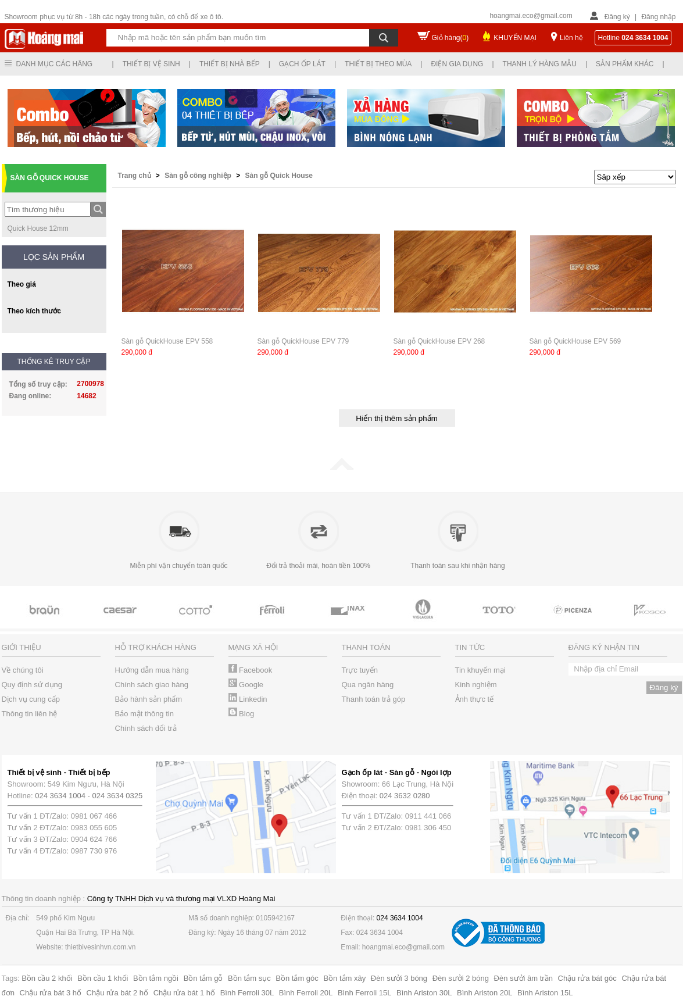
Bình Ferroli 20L (306, 992)
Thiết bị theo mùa (378, 64)
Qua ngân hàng (368, 684)
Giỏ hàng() (450, 38)
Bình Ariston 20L (484, 992)
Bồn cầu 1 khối (102, 978)
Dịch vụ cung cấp (31, 699)
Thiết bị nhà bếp (229, 64)
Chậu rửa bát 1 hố (184, 992)
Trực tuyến (360, 670)
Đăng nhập (658, 17)
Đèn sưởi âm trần (523, 978)
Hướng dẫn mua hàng (152, 670)
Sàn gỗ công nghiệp (199, 176)
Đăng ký (617, 17)
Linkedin (247, 699)
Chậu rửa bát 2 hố (117, 992)
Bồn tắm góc (297, 978)
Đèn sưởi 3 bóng (399, 978)
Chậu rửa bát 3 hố (50, 992)
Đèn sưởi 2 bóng (460, 978)
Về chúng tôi (23, 670)
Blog (241, 713)
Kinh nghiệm (476, 684)
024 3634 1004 (60, 795)
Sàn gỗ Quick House (279, 176)
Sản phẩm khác (624, 64)
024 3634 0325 (117, 795)
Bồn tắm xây (344, 978)
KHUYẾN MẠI (515, 38)
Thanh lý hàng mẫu (540, 64)
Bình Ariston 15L (545, 992)
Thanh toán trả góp (374, 699)
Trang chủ (135, 176)
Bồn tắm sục (249, 978)
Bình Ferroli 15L (365, 992)
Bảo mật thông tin (144, 713)
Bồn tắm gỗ (203, 978)
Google (246, 684)
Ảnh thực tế (474, 699)
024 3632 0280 (405, 795)
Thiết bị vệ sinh (151, 64)
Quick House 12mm (38, 228)
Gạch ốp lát (302, 64)
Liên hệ (571, 38)
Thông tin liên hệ (30, 713)
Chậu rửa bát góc (587, 978)
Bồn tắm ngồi (155, 978)
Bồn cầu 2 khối (47, 978)
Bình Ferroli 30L (247, 992)
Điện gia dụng (457, 64)
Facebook (250, 670)
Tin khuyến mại (480, 670)
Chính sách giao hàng (151, 684)
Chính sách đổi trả (146, 728)
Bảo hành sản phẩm (149, 699)
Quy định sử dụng (32, 684)
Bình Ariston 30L (424, 992)
